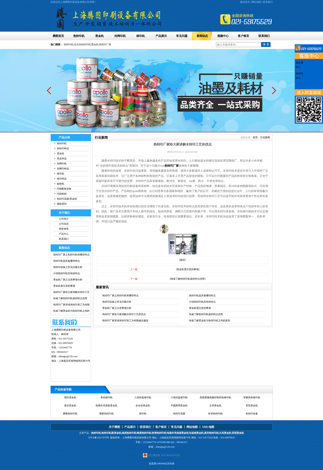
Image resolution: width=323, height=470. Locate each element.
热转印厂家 (105, 44)
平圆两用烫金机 (179, 405)
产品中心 (64, 233)
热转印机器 (107, 433)
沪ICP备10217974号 (98, 437)
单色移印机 (106, 397)
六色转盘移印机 (179, 397)
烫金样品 (62, 158)
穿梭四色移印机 (251, 397)
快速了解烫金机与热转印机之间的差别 (209, 320)
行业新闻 (265, 137)
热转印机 (79, 35)
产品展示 (161, 35)
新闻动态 (202, 35)
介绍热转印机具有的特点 (66, 273)
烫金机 (99, 35)
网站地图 (256, 2)
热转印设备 (252, 413)
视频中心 (223, 35)
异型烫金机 (252, 405)
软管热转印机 (215, 413)
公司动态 (64, 223)
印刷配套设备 (64, 188)
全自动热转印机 (82, 44)
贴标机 (60, 183)
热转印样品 (63, 148)
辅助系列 (62, 203)
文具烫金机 (215, 405)
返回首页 (245, 2)
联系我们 (268, 2)
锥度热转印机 (144, 433)
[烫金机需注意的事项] (188, 269)
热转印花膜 (179, 413)
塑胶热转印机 (106, 413)
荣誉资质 (64, 228)
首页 (255, 137)
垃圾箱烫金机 (196, 433)
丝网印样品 (63, 168)
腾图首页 (58, 35)
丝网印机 (120, 35)
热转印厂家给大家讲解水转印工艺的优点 (124, 314)
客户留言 (243, 35)
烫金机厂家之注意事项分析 (67, 279)
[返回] (182, 259)
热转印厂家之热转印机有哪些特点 (71, 254)
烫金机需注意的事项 (64, 285)
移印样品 (62, 178)
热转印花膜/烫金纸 (67, 198)
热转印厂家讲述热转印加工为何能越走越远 (125, 320)
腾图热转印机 (70, 413)
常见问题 (181, 35)
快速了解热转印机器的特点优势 (70, 298)
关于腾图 (114, 426)
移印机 (140, 35)
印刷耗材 (62, 193)
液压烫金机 (70, 405)
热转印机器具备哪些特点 (66, 260)
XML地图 (208, 426)
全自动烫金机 (143, 405)
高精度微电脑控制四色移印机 (215, 397)
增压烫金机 (70, 397)
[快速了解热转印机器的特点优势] (188, 278)
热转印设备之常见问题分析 (67, 267)
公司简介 (64, 218)
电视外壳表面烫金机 (106, 405)
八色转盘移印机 (142, 397)
